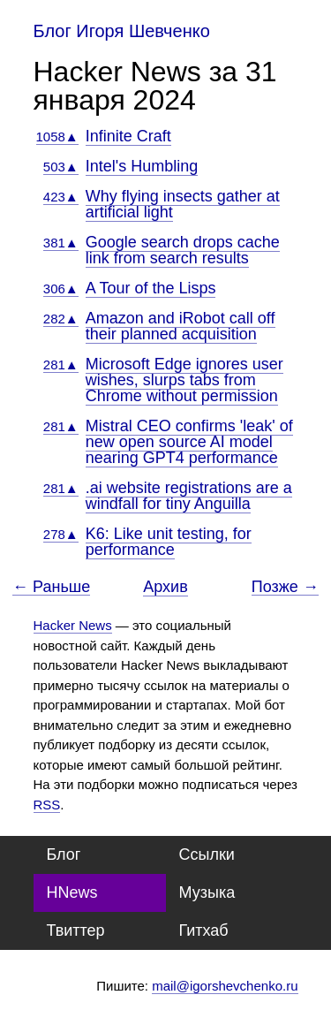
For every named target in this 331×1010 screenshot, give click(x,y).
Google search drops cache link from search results (183, 250)
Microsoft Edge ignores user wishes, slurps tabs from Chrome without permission (184, 380)
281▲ (61, 364)
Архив (165, 587)
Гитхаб (204, 930)
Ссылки (207, 854)
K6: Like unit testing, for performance (169, 541)
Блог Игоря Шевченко (122, 31)
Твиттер (76, 930)
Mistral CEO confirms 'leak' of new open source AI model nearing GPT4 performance (189, 442)
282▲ (61, 318)
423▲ (61, 196)
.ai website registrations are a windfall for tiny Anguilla (189, 496)
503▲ (61, 166)
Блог (64, 854)
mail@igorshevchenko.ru (224, 985)
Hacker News (73, 625)
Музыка (207, 892)
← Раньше (51, 587)
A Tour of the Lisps (151, 288)
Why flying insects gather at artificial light (183, 204)
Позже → (285, 587)
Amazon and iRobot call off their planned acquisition (180, 326)
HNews (72, 892)
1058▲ (57, 136)
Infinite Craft (128, 136)
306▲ (61, 288)
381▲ (61, 242)
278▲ (61, 534)
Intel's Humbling (142, 166)
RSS (47, 804)
